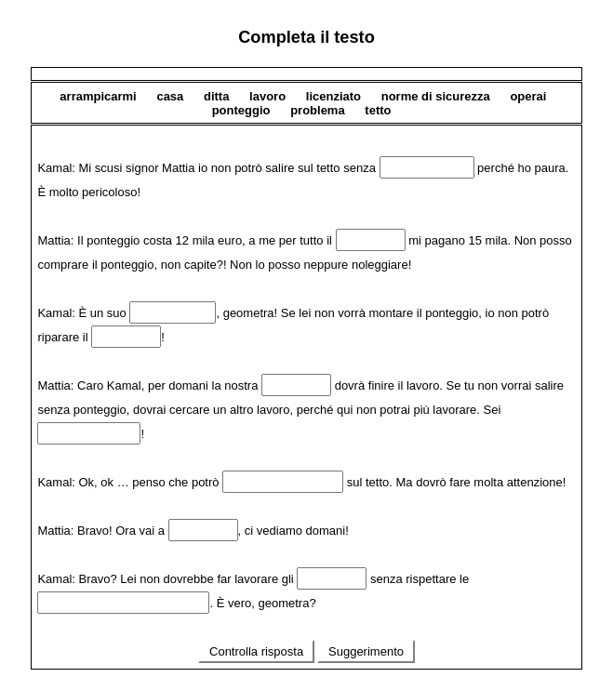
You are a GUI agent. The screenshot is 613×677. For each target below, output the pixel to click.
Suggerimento (365, 651)
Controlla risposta (256, 651)
